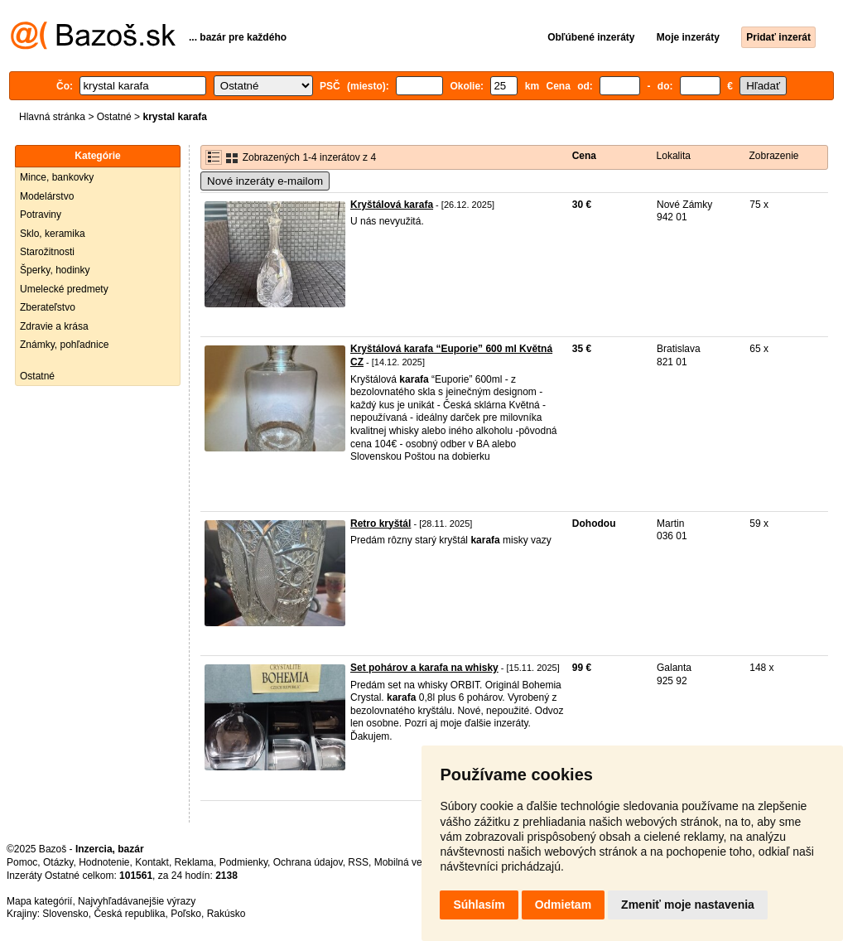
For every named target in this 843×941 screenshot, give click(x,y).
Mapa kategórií (39, 901)
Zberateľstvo (47, 307)
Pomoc (22, 862)
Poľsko (186, 913)
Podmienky (243, 862)
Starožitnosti (47, 252)
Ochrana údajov (308, 862)
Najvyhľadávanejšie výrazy (136, 901)
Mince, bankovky (57, 177)
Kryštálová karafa (391, 204)
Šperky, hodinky (55, 270)
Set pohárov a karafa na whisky (424, 667)
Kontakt (152, 862)
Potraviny (40, 214)
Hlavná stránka (52, 117)
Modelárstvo (47, 196)
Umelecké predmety (64, 289)
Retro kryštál (380, 523)
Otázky (58, 862)
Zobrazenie (773, 156)
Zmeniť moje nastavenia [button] (687, 904)
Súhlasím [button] (478, 904)
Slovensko (65, 913)
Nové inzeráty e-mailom (265, 181)
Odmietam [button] (563, 904)
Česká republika (129, 913)
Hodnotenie (104, 862)
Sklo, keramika (52, 233)
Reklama (194, 862)
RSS (358, 862)
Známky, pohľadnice (64, 344)
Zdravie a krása (54, 326)
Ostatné (114, 117)
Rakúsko (226, 913)
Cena (584, 156)
